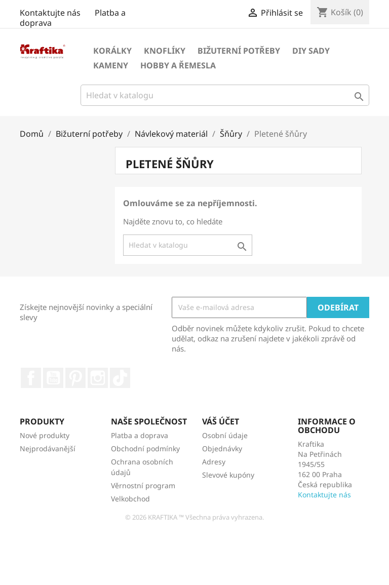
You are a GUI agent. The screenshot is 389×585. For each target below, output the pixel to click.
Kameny (110, 65)
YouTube (53, 378)
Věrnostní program (143, 485)
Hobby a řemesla (178, 65)
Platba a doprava (139, 435)
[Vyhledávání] (225, 95)
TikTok (120, 378)
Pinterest (75, 378)
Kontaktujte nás (50, 12)
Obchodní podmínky (145, 448)
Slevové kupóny (228, 475)
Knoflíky (164, 50)
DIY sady (311, 50)
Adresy (213, 461)
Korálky (112, 50)
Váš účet (220, 421)
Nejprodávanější (47, 448)
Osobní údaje (225, 435)
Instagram (98, 378)
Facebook (31, 378)
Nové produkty (44, 435)
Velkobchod (130, 498)
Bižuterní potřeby (239, 50)
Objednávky (222, 448)
